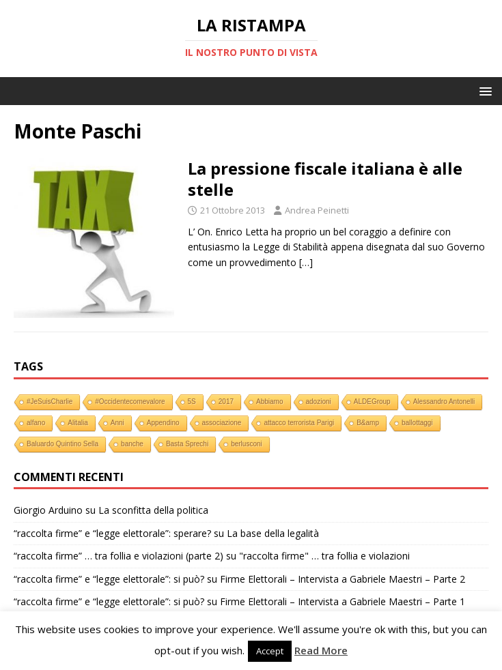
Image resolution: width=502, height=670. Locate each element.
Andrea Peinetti (317, 210)
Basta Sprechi (187, 444)
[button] (483, 90)
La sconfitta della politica (153, 510)
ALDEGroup (372, 401)
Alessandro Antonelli (444, 401)
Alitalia (77, 422)
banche (132, 444)
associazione (222, 422)
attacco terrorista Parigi (299, 422)
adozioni (318, 401)
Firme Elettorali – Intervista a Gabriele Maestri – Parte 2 (342, 578)
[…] (306, 262)
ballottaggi (417, 422)
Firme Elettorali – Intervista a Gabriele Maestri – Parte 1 (342, 601)
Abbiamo (269, 401)
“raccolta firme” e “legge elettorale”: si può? (109, 578)
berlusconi (246, 444)
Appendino (163, 422)
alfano (36, 422)
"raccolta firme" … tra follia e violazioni (324, 555)
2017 (226, 401)
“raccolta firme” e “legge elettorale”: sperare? (112, 533)
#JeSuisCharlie (49, 401)
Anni (117, 422)
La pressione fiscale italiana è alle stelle (325, 179)
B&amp (368, 422)
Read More (321, 650)
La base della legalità (273, 533)
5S (192, 401)
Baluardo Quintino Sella (62, 444)
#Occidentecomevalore (130, 401)
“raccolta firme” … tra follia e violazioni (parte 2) (118, 555)
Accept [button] (269, 651)
